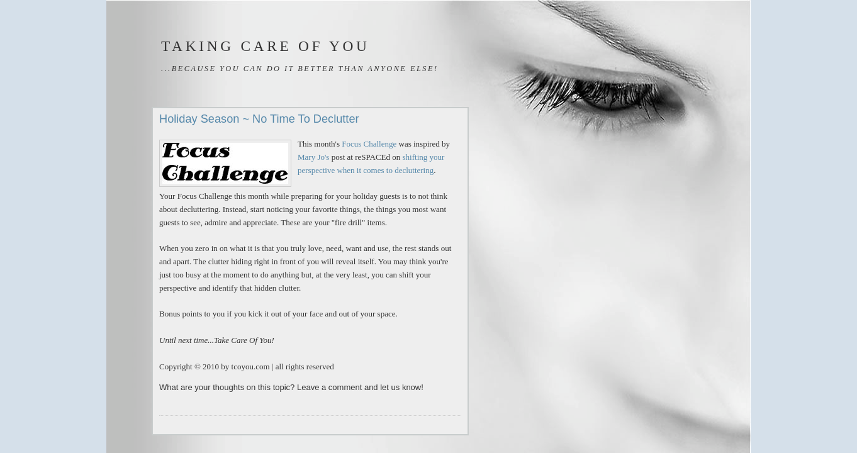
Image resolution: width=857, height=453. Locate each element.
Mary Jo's (313, 157)
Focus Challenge (369, 143)
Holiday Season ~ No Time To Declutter (259, 119)
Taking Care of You (265, 46)
